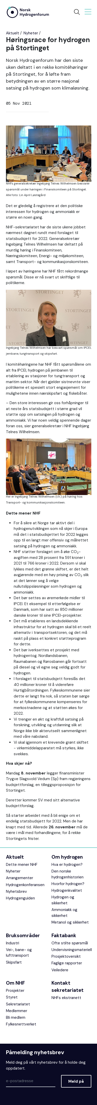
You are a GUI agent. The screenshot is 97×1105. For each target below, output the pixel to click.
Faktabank (63, 935)
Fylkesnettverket (21, 1024)
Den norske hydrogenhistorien (67, 874)
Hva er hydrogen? (67, 864)
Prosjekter (15, 990)
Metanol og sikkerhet (70, 922)
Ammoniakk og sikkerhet (64, 912)
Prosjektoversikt (66, 956)
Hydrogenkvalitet (66, 890)
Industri (12, 943)
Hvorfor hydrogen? (67, 883)
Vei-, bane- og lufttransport (19, 952)
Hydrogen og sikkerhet (62, 900)
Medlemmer (16, 1010)
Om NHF (15, 983)
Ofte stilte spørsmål (69, 943)
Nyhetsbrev (16, 891)
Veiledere (59, 970)
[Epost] (30, 1081)
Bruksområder (23, 935)
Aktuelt (12, 33)
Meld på (76, 1081)
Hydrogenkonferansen (25, 884)
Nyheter (31, 33)
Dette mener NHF (22, 864)
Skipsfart (14, 962)
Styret (12, 997)
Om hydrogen (67, 857)
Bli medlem (15, 1017)
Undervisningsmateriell (71, 949)
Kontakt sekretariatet (67, 986)
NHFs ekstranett (66, 997)
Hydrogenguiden (20, 898)
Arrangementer (19, 877)
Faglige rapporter (66, 963)
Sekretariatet (18, 1004)
